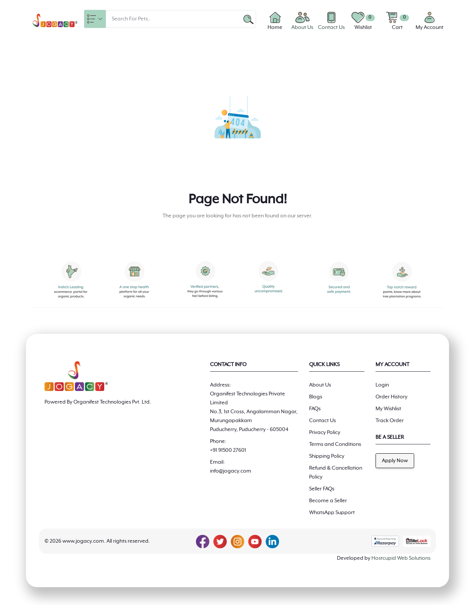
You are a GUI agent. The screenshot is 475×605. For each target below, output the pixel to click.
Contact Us (322, 421)
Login (382, 385)
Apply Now (395, 461)
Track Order (390, 421)
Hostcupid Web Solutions (400, 558)
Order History (391, 397)
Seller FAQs (321, 489)
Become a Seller (328, 501)
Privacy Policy (324, 432)
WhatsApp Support (332, 513)
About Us (320, 385)
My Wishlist (388, 409)
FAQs (315, 409)
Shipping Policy (326, 456)
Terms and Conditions (335, 444)
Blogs (315, 397)
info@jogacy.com (230, 471)
